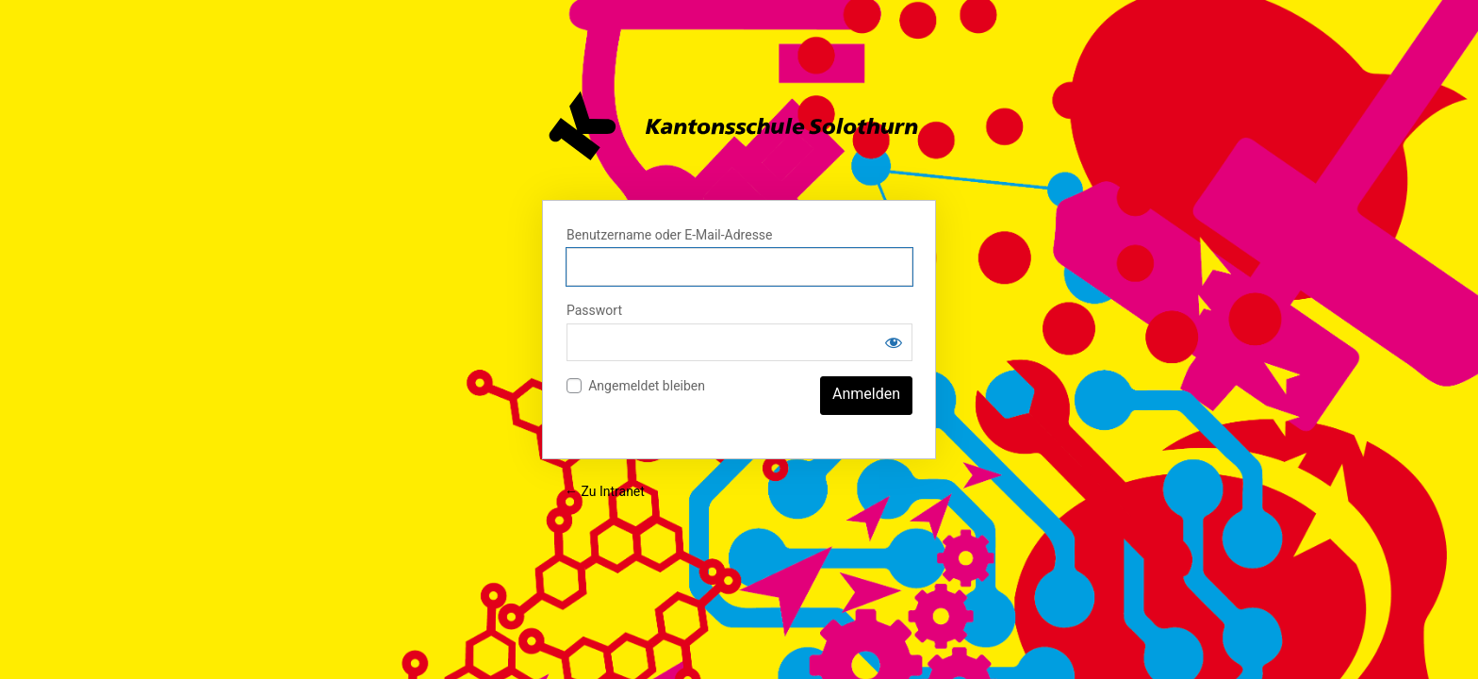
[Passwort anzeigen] (893, 342)
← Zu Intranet (605, 491)
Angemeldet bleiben (646, 385)
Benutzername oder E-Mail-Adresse (670, 234)
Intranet (739, 125)
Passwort (594, 310)
